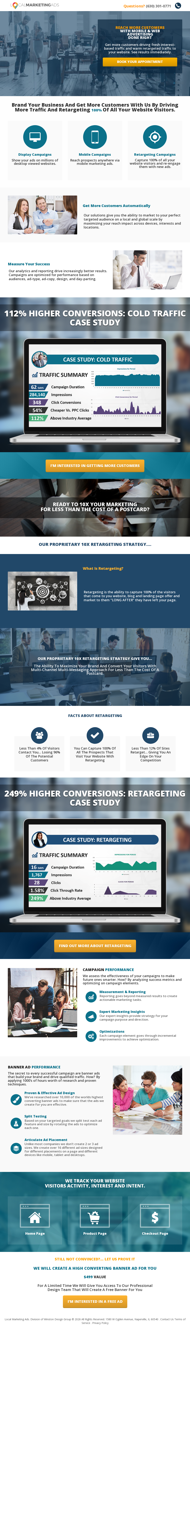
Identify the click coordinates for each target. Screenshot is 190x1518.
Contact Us (167, 1509)
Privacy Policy (100, 1513)
